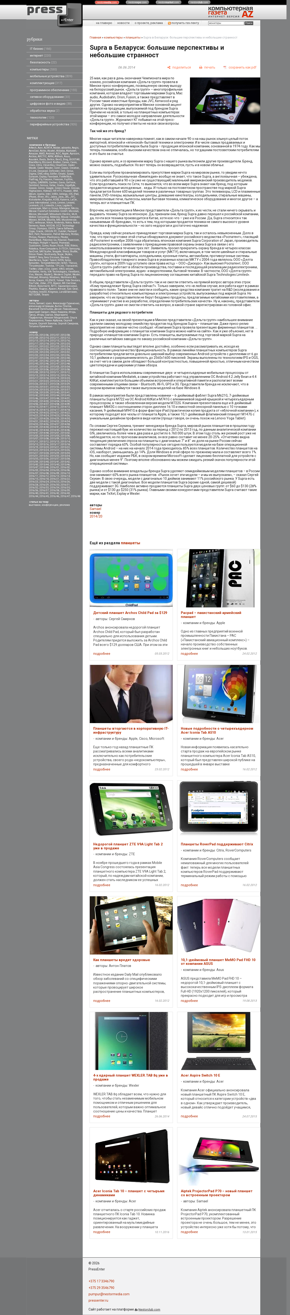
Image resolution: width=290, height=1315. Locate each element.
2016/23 (33, 481)
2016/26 (65, 481)
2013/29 (65, 383)
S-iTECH (63, 248)
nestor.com (107, 2)
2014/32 (44, 421)
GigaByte (70, 185)
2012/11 (54, 337)
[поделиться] (179, 67)
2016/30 (54, 484)
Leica (53, 202)
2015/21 (54, 447)
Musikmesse (69, 219)
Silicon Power (36, 254)
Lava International (39, 202)
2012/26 (44, 349)
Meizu (74, 208)
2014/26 (65, 415)
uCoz (47, 268)
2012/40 (65, 358)
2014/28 (44, 418)
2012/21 (33, 346)
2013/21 (33, 381)
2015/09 (54, 438)
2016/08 (44, 473)
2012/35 (54, 355)
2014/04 (54, 401)
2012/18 (44, 343)
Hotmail (47, 190)
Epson (70, 173)
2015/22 (65, 447)
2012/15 (54, 340)
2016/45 (44, 496)
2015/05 (54, 435)
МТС (54, 286)
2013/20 (65, 378)
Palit (36, 234)
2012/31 (54, 352)
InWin (55, 194)
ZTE (49, 283)
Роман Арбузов (53, 320)
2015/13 (54, 441)
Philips (33, 237)
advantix (66, 147)
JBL (67, 196)
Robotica (33, 248)
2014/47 (33, 432)
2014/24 (44, 415)
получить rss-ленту (183, 23)
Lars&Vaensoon (68, 291)
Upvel (54, 268)
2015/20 (44, 447)
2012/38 (44, 358)
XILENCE (50, 280)
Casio (73, 162)
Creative (74, 167)
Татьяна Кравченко (40, 326)
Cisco (32, 165)
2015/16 (44, 444)
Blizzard (47, 162)
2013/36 (54, 389)
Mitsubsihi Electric (60, 214)
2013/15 (54, 375)
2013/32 (54, 386)
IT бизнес (40, 48)
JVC (72, 196)
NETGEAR (34, 294)
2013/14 (44, 375)
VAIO (61, 268)
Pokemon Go (49, 240)
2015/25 (54, 450)
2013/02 (44, 366)
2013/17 (33, 378)
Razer (53, 245)
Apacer (52, 288)
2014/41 (54, 427)
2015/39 (33, 461)
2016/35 (65, 487)
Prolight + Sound (49, 242)
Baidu (42, 159)
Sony (40, 257)
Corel (57, 167)
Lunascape (35, 208)
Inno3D (43, 291)
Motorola (55, 217)
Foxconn (47, 179)
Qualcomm (35, 245)
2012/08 (65, 335)
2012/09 (33, 337)
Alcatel (51, 150)
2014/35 (33, 424)
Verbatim (34, 271)
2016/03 (33, 470)
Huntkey (33, 291)
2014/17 (54, 409)
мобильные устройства (51, 76)
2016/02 (65, 467)
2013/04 (65, 366)
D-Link (32, 171)
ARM (50, 156)
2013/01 (33, 366)
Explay (42, 176)
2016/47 (65, 496)
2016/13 (54, 476)
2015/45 (54, 464)
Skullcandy (50, 254)
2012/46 (44, 363)
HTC (59, 190)
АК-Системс (69, 283)
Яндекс (43, 288)
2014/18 (65, 409)
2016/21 (54, 478)
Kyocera (64, 199)
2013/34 (33, 389)
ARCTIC (42, 156)
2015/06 (65, 435)
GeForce (70, 182)
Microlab (73, 211)
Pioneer (42, 237)
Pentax (74, 234)
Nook (42, 225)
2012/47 (54, 363)
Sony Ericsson (51, 257)
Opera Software (65, 228)
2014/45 (54, 430)
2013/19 (54, 378)
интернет (40, 55)
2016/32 (33, 487)
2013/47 (44, 398)
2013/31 (44, 386)
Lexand (70, 202)
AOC (58, 153)
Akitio (43, 150)
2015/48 (44, 467)
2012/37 (33, 358)
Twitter (33, 268)
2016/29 (44, 484)
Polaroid (62, 240)
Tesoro (45, 294)
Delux (70, 171)
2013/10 (44, 372)
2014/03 (44, 401)
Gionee (33, 188)
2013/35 (44, 389)
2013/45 (65, 395)
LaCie (73, 199)
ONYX (51, 228)
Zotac (43, 283)
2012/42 (44, 360)
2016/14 (65, 476)
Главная (95, 37)
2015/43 (33, 464)
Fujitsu (33, 182)
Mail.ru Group (50, 208)
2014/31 (33, 421)
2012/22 (44, 346)
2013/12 (65, 372)
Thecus (72, 263)
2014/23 (33, 415)
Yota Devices (72, 280)
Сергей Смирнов (68, 323)
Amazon (33, 153)
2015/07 (33, 438)
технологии (42, 117)
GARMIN (43, 182)
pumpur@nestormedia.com (109, 1294)
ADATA (48, 147)
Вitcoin (32, 286)
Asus (67, 156)
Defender (54, 171)
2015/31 (33, 455)
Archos (33, 156)
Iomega (63, 194)
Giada (60, 185)
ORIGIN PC (51, 231)
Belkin (50, 159)
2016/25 (54, 481)
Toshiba (49, 265)
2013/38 (33, 392)
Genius (44, 185)
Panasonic (46, 234)
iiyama (41, 194)
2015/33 (54, 455)
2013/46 (33, 398)
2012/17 (33, 343)
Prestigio (34, 242)
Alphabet (71, 150)
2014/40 (44, 427)
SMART (33, 257)
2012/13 (33, 340)
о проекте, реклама (149, 23)
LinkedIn (49, 205)
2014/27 (33, 418)
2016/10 (65, 473)
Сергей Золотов (47, 323)
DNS (39, 173)
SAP (41, 251)
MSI (58, 219)
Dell (63, 171)
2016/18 (44, 478)
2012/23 (54, 346)
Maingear (64, 208)
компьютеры (43, 69)
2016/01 (54, 467)
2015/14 (65, 441)
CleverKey (48, 165)
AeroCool (34, 150)
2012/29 (33, 352)
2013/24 (54, 381)
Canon (65, 162)
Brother (57, 162)
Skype (60, 254)
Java (60, 196)
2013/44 (54, 395)
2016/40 (33, 493)
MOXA (41, 219)
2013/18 (44, 378)
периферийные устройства (53, 124)
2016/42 (54, 493)
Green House (62, 188)
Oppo (32, 231)
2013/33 (65, 386)
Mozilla (51, 219)
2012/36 (65, 355)
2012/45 (33, 363)
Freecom (58, 179)
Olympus (42, 228)
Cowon (64, 167)
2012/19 (54, 343)
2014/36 (44, 424)
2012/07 (54, 335)
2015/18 (65, 444)
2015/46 (65, 464)
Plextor (64, 237)
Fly (40, 179)
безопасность (43, 62)
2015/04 (44, 435)
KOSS (56, 199)
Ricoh (60, 245)
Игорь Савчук (45, 314)
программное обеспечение (53, 90)
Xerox (32, 280)
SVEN (61, 260)
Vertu (43, 271)
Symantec (34, 263)
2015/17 (54, 444)
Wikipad (33, 277)
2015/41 (54, 461)
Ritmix (74, 245)
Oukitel (62, 231)
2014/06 (33, 404)
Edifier (53, 173)
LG (41, 205)
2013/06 (44, 369)
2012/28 (65, 349)
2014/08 (54, 404)
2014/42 (65, 427)
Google (50, 188)
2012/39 (54, 358)
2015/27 (33, 453)
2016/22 (65, 478)
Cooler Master (45, 167)
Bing (65, 159)
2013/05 (33, 369)
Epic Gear (72, 288)
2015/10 (65, 438)
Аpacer (57, 283)
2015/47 (33, 467)
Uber (40, 268)
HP (54, 190)
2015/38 (65, 458)
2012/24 (65, 346)
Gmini (41, 188)
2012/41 (33, 360)
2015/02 (65, 432)
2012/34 (44, 355)
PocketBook (35, 240)
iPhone (32, 196)
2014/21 (54, 412)
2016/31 (65, 484)
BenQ (59, 159)
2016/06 (65, 470)
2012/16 (65, 340)
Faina (32, 303)
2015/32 (44, 455)
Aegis (75, 147)
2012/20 (65, 343)
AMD (42, 153)
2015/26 (65, 450)
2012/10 (44, 337)
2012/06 (44, 335)
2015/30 (65, 453)
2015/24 (44, 450)
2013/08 (65, 369)
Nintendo (59, 222)
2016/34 (54, 487)
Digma (32, 173)
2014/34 (65, 421)
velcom (69, 268)
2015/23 (33, 450)
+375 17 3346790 (101, 1281)
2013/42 (33, 395)
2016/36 (33, 490)
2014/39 (33, 427)
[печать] (207, 67)
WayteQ (48, 274)
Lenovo (61, 202)
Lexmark (34, 205)
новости (123, 23)
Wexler (76, 274)
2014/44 (44, 430)
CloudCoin (61, 165)
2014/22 (65, 412)
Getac (52, 185)
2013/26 (33, 383)
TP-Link (59, 265)
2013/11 (54, 372)
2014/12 (54, 406)
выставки (35, 504)
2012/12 (65, 337)
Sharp (66, 251)
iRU (47, 196)
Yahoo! (60, 280)
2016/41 (44, 493)
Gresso (75, 188)
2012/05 (33, 335)
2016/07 (33, 473)
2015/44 (44, 464)
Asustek (33, 159)
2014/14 (33, 409)
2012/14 (44, 340)
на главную (104, 23)
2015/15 (33, 444)
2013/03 (54, 366)
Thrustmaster (36, 265)
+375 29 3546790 (101, 1288)
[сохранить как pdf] (240, 67)
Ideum (32, 194)
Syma (68, 260)
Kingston (47, 199)
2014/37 (54, 424)
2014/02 (33, 401)
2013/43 (44, 395)
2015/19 (33, 447)
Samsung (74, 248)
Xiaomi (40, 280)
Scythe (47, 251)
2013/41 (65, 392)
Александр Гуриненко (66, 303)
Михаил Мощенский (56, 317)
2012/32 (65, 352)
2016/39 (65, 490)
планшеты (133, 37)
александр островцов (41, 306)
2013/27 (44, 383)
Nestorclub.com (149, 1309)
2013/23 (44, 381)
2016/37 (44, 490)
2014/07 (44, 404)
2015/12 (44, 441)
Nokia (68, 222)
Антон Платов (63, 306)
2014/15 (44, 409)
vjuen (49, 303)
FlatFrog (33, 179)
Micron (33, 214)
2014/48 (44, 432)
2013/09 (33, 372)
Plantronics (53, 237)
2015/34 (65, 455)
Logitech (67, 205)
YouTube (34, 283)
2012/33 (33, 355)
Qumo (45, 245)
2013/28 (54, 383)
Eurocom (33, 176)
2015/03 (33, 435)
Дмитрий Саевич (39, 312)
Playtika (33, 288)
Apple (65, 153)
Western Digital (62, 274)
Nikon (49, 222)
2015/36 (44, 458)
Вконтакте (43, 286)
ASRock (59, 156)
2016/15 (33, 478)
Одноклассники (67, 286)
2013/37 (65, 389)
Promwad (64, 242)
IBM (75, 190)
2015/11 (33, 441)
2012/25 (33, 349)
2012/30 (44, 352)
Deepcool (42, 171)
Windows (54, 277)
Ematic (62, 173)
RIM (67, 245)
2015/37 (54, 458)
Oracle (39, 231)
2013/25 (65, 381)
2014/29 (54, 418)
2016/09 (54, 473)
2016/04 (44, 470)
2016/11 (33, 476)
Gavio (62, 182)
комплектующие (46, 83)
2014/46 (65, 430)
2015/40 (44, 461)
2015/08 (44, 438)
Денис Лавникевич (66, 309)
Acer (40, 147)
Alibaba (60, 150)
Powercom (73, 240)
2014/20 (44, 412)
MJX (74, 214)
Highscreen (35, 190)
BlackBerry (35, 162)
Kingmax (53, 291)
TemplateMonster (50, 263)
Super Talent (49, 260)
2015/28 (44, 453)
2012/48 (65, 363)
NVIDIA (50, 225)
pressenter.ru (98, 1300)
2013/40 (54, 392)
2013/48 (54, 398)
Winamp (43, 277)
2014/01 (65, 398)
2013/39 (44, 392)
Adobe (56, 147)
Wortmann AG (68, 277)
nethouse (40, 222)
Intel (48, 194)
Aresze (62, 288)
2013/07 (54, 369)
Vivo (31, 274)
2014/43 (33, 430)
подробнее (101, 654)
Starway (64, 257)
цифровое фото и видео (51, 103)
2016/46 (54, 496)
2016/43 (65, 493)
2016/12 (44, 476)
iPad (76, 194)
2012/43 (54, 360)
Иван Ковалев (59, 312)
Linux (58, 205)
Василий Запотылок (41, 309)
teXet (64, 263)
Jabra (53, 196)
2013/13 (33, 375)
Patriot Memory (61, 234)
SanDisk (33, 251)
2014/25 (54, 415)
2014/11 (44, 406)
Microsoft (43, 214)
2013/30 (33, 386)
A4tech (33, 147)
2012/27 (54, 349)
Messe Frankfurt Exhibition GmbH (48, 211)
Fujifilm (68, 179)
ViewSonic (73, 271)
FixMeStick (65, 176)
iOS (70, 194)
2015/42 (65, 461)
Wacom (39, 274)
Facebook (53, 176)
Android (50, 153)
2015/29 (54, 453)
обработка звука (44, 110)
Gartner (53, 182)
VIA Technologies (57, 271)
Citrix (39, 165)
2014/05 (65, 401)
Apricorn (74, 153)
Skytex (68, 254)
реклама (64, 504)
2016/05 (54, 470)
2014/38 (65, 424)
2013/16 (65, 375)
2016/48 (75, 496)
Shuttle (74, 251)
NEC (31, 222)
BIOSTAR (74, 159)
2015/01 (54, 432)
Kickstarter (35, 199)
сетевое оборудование (50, 97)
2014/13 (65, 406)
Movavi (33, 219)
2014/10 (33, 406)
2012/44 (65, 360)
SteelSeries (35, 260)
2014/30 (65, 418)
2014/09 (65, 404)
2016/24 (44, 481)
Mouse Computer (70, 217)
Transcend (71, 265)
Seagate (56, 251)
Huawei (67, 190)
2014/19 (33, 412)
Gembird (34, 185)
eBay (46, 173)
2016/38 (54, 490)
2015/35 (33, 458)
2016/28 (33, 484)
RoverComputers (48, 248)
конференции (50, 504)
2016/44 (33, 496)
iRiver (40, 196)
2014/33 (54, 421)
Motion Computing (39, 217)
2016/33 (44, 487)
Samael (40, 303)
